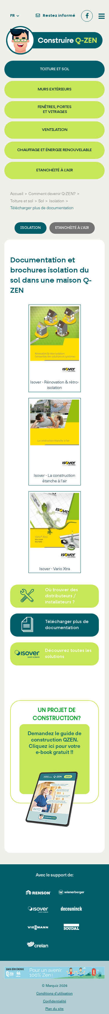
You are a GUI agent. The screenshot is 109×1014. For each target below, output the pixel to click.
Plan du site (54, 1008)
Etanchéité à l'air (54, 170)
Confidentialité (54, 1001)
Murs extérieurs (55, 89)
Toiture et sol (54, 69)
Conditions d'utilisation (54, 993)
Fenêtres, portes (55, 110)
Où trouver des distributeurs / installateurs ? (61, 596)
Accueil (16, 194)
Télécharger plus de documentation (42, 208)
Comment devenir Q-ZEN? (52, 194)
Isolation (56, 201)
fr (12, 16)
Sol (41, 201)
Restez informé (59, 16)
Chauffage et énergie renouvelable (54, 150)
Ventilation (54, 130)
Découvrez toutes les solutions (68, 654)
